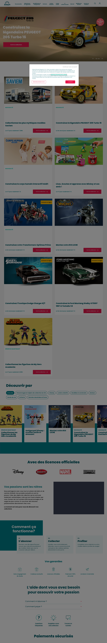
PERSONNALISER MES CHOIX (39, 81)
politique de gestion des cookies (59, 74)
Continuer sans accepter (70, 67)
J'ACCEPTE (70, 81)
